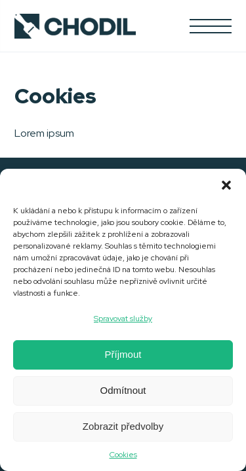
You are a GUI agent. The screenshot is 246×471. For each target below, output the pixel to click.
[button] (226, 185)
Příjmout (123, 354)
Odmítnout (123, 390)
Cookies (123, 454)
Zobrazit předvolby (123, 426)
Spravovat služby (123, 318)
